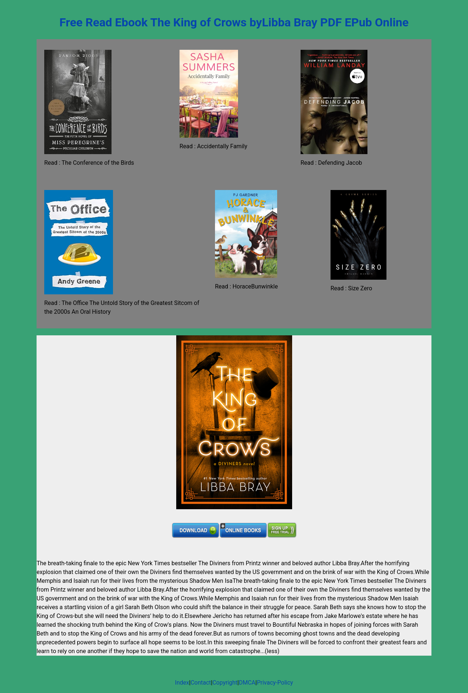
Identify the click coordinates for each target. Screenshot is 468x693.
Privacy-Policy (275, 682)
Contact (200, 682)
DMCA (247, 682)
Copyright (224, 682)
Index (182, 682)
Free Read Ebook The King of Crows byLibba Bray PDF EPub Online (234, 22)
